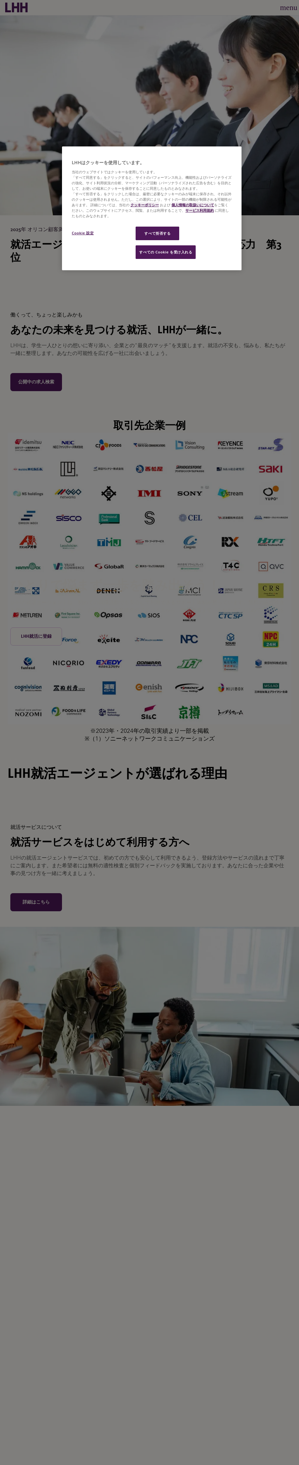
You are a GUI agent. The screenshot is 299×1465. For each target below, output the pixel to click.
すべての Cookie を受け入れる (165, 252)
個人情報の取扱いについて (192, 204)
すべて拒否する (157, 233)
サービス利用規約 (199, 210)
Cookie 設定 (83, 232)
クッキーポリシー (144, 204)
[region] (152, 208)
